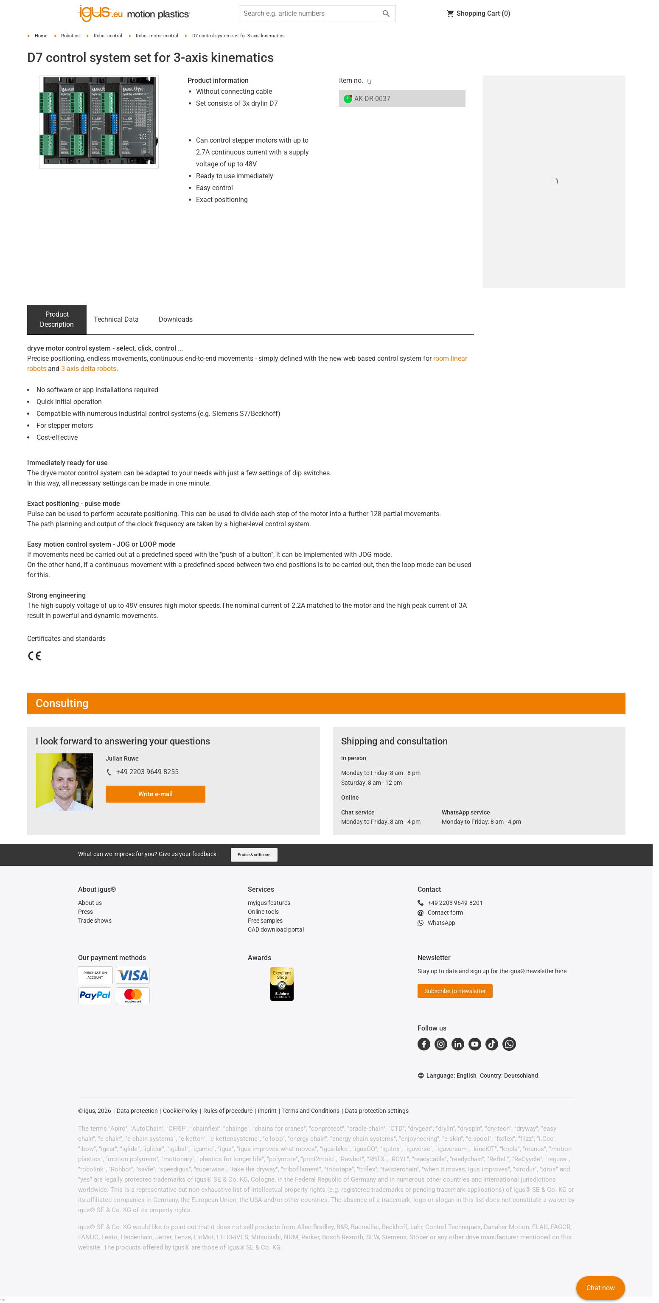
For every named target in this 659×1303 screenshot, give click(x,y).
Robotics (70, 36)
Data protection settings (377, 1110)
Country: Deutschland (509, 1075)
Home (41, 36)
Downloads (176, 319)
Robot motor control (157, 36)
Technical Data (116, 319)
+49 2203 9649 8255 (147, 772)
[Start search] (386, 13)
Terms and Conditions (310, 1110)
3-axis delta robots (88, 369)
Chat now (600, 1288)
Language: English (447, 1075)
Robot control (108, 36)
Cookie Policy (180, 1110)
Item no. (351, 80)
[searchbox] (311, 13)
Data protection (137, 1110)
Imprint (267, 1110)
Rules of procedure (227, 1110)
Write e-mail (155, 794)
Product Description (57, 319)
